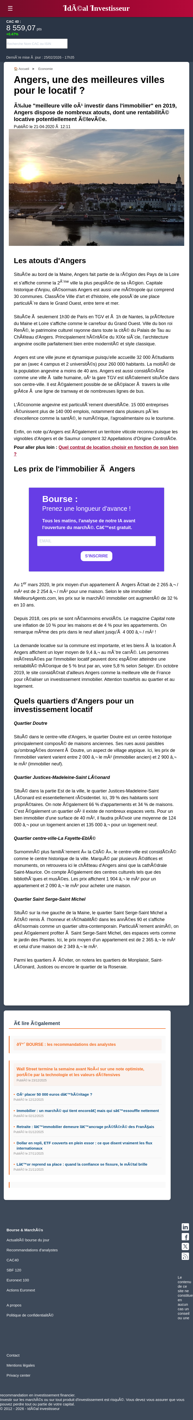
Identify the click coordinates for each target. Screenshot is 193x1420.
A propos (14, 1305)
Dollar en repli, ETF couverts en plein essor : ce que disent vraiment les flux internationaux (84, 1145)
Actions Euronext (21, 1290)
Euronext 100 (18, 1280)
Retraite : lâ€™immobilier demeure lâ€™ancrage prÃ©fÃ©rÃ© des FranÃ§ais (85, 1127)
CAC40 (13, 1260)
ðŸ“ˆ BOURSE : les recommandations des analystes (66, 1044)
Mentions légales (21, 1365)
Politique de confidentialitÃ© (30, 1315)
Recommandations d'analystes (32, 1250)
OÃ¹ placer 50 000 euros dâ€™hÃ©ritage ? (54, 1094)
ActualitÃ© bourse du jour (28, 1240)
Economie (45, 69)
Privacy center (18, 1375)
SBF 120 (14, 1270)
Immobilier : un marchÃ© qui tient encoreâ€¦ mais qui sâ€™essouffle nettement (88, 1110)
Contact (13, 1355)
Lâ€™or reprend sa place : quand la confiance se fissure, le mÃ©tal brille (82, 1164)
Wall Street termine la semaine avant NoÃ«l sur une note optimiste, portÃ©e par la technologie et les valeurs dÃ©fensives (80, 1072)
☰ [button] (10, 8)
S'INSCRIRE (96, 556)
